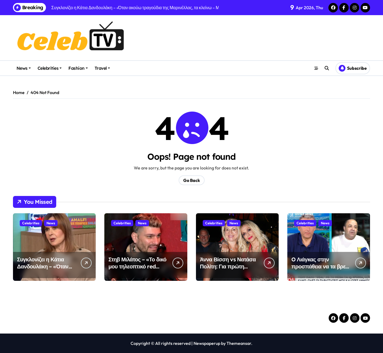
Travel (102, 68)
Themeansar (239, 343)
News (23, 68)
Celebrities (50, 68)
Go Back (191, 180)
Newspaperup (207, 343)
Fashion (78, 68)
